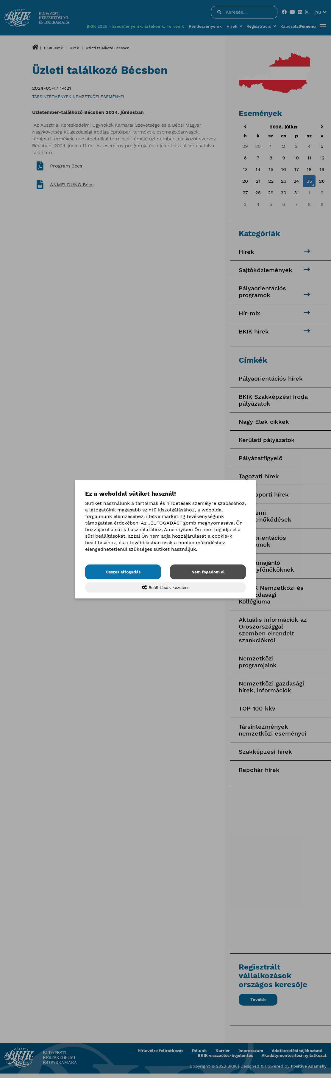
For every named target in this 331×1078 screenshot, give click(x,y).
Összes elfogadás (123, 572)
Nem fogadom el (208, 572)
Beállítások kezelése (166, 587)
